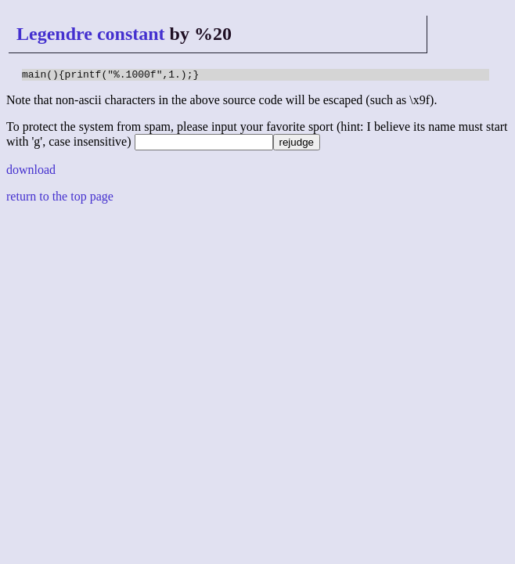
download (31, 172)
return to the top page (59, 198)
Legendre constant (90, 34)
